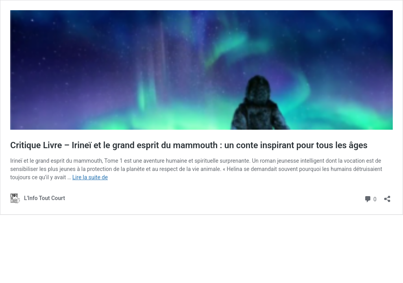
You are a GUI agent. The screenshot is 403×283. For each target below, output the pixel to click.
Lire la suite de (90, 177)
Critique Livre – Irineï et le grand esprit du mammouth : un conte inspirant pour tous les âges (189, 145)
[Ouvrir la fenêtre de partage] (387, 196)
